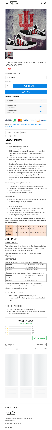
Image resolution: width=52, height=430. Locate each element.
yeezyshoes (9, 107)
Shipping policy (10, 383)
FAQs (7, 398)
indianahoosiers (25, 104)
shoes (40, 104)
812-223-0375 (10, 366)
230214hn (34, 104)
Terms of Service (10, 380)
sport (14, 104)
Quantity (8, 82)
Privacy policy (9, 377)
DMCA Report (21, 421)
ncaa (18, 104)
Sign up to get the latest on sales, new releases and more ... (24, 410)
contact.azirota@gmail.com (13, 369)
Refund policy (9, 386)
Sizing (7, 401)
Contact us (8, 395)
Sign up (42, 414)
